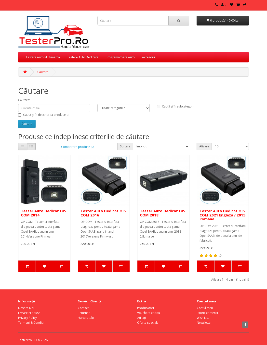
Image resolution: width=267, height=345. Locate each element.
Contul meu (205, 308)
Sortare (125, 146)
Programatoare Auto (120, 57)
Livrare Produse (29, 313)
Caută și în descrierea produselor (44, 115)
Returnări (84, 313)
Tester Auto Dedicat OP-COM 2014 (44, 212)
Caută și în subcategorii (175, 106)
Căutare (42, 72)
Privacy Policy (27, 318)
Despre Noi (26, 308)
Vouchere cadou (148, 313)
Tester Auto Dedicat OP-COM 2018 (163, 212)
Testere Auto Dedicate (82, 57)
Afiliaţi (141, 318)
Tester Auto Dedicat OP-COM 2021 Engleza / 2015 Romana (222, 214)
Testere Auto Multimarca (43, 57)
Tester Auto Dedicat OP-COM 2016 (103, 212)
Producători (145, 308)
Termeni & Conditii (31, 323)
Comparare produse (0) (77, 147)
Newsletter (204, 323)
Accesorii (148, 57)
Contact (83, 308)
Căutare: (24, 100)
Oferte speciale (148, 323)
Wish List (203, 318)
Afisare (204, 146)
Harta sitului (86, 318)
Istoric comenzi (207, 313)
